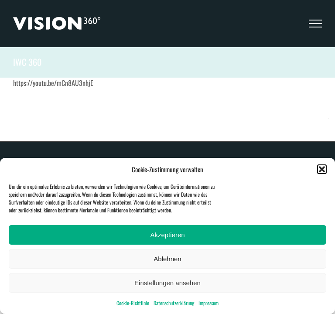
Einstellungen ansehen (167, 283)
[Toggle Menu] (315, 23)
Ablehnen (167, 259)
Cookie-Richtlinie (132, 303)
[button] (322, 169)
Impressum (208, 303)
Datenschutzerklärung (174, 303)
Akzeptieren (167, 235)
